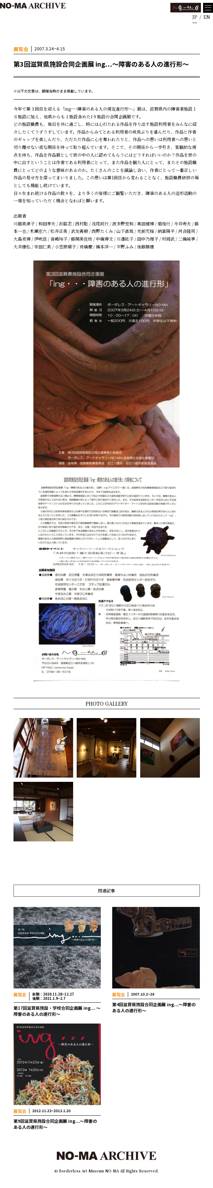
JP (194, 16)
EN (206, 16)
